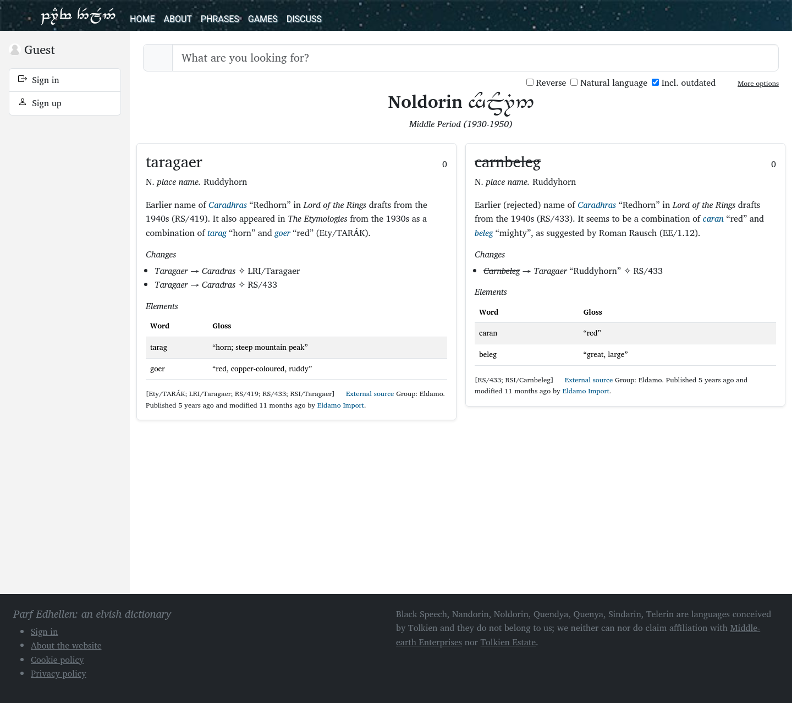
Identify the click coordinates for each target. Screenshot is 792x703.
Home (142, 19)
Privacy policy (58, 673)
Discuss (304, 19)
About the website (66, 645)
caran (713, 218)
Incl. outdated (684, 83)
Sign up (40, 103)
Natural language (608, 83)
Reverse (546, 83)
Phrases (220, 19)
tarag (217, 233)
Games (263, 19)
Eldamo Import (340, 405)
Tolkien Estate (508, 642)
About (177, 19)
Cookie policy (57, 659)
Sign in (38, 80)
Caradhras (227, 204)
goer (282, 233)
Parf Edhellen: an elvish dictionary (78, 15)
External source (365, 393)
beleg (484, 233)
